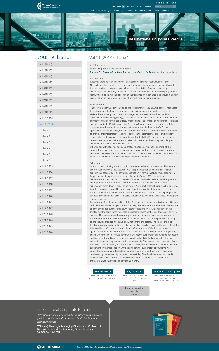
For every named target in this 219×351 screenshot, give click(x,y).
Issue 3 (45, 142)
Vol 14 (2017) (46, 178)
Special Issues (127, 10)
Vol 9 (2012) (46, 112)
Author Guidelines (169, 10)
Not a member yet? (162, 2)
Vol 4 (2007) (46, 82)
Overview (102, 10)
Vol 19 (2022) (46, 208)
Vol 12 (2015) (46, 166)
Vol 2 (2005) (46, 70)
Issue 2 (45, 136)
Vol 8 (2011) (46, 106)
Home (93, 10)
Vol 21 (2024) (46, 220)
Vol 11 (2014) (47, 124)
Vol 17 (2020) (46, 196)
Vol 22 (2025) (46, 226)
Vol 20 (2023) (46, 214)
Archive (148, 6)
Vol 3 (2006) (46, 76)
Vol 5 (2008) (46, 88)
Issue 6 (45, 160)
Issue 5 (45, 154)
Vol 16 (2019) (46, 190)
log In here (134, 294)
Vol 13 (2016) (46, 172)
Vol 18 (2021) (46, 202)
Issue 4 (45, 148)
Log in (173, 2)
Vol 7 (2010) (46, 100)
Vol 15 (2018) (46, 184)
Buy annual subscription (167, 271)
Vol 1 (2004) (46, 64)
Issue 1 (45, 130)
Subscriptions (140, 10)
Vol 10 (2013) (46, 118)
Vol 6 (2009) (46, 94)
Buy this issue (134, 271)
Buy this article (103, 271)
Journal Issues (113, 10)
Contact (130, 6)
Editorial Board (154, 10)
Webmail (139, 6)
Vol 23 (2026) (46, 232)
